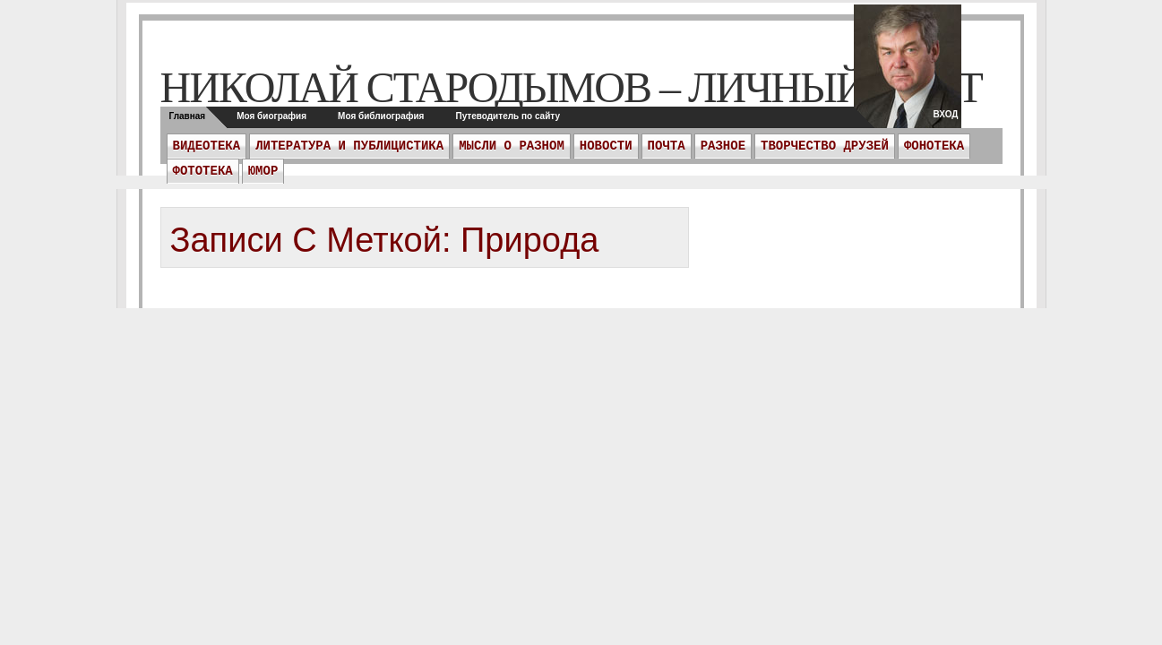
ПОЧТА (666, 146)
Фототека (203, 171)
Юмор (263, 171)
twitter (907, 71)
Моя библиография (381, 116)
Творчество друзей (825, 146)
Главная (187, 116)
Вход (945, 114)
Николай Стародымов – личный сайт (571, 87)
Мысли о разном (511, 146)
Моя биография (271, 116)
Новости (606, 146)
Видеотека (207, 146)
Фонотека (934, 146)
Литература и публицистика (349, 146)
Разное (723, 146)
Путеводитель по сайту (507, 116)
